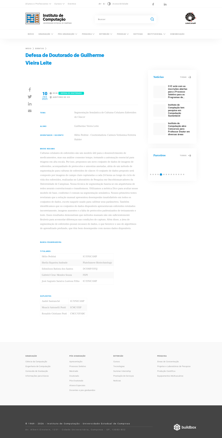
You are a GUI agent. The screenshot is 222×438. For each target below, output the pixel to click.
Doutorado (74, 376)
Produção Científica (166, 371)
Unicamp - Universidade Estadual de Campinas (191, 18)
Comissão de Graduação (36, 371)
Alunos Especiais (77, 385)
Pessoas (121, 34)
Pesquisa (87, 34)
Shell (168, 165)
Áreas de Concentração (168, 361)
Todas (183, 77)
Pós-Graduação (66, 34)
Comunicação (177, 34)
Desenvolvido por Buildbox (185, 427)
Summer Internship (122, 371)
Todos (183, 155)
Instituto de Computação (48, 18)
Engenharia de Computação (38, 366)
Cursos (58, 3)
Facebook (153, 4)
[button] (150, 174)
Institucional (155, 34)
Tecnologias (119, 366)
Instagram (159, 4)
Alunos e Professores (36, 3)
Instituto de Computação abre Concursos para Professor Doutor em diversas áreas (179, 129)
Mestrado (73, 371)
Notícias (138, 34)
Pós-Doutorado (76, 380)
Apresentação (75, 361)
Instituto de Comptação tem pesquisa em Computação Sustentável (176, 110)
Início (31, 34)
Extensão (104, 34)
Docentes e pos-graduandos (82, 390)
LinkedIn (165, 4)
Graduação (44, 34)
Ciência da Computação (36, 361)
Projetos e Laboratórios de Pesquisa (173, 366)
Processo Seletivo (77, 366)
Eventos (72, 3)
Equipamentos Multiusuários (170, 376)
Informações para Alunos (37, 376)
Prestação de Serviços (123, 376)
